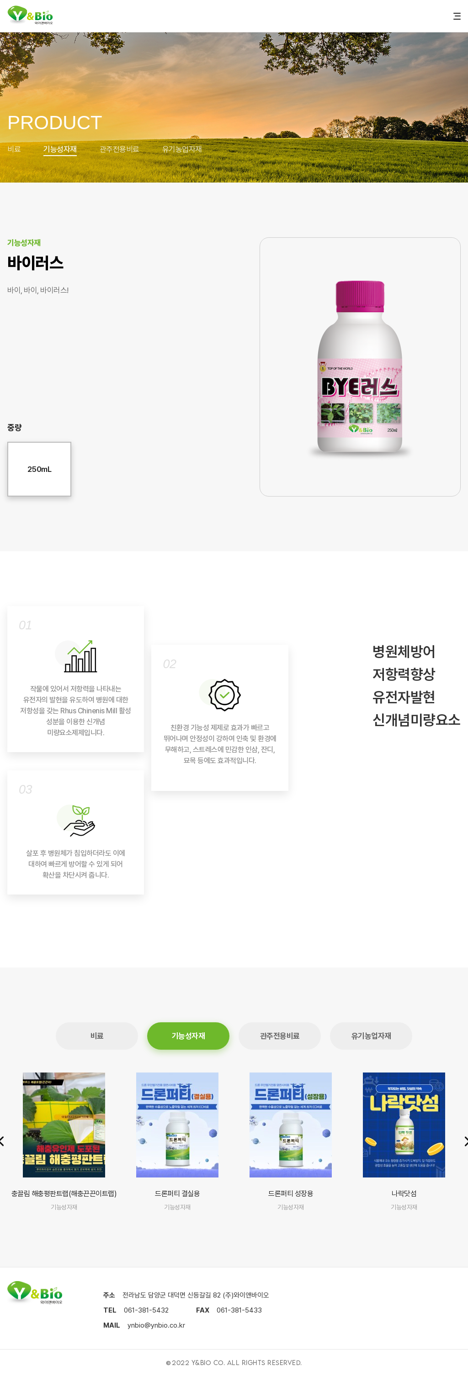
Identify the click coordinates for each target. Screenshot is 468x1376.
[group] (64, 1142)
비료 (14, 149)
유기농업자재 (182, 149)
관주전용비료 (119, 149)
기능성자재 (60, 149)
